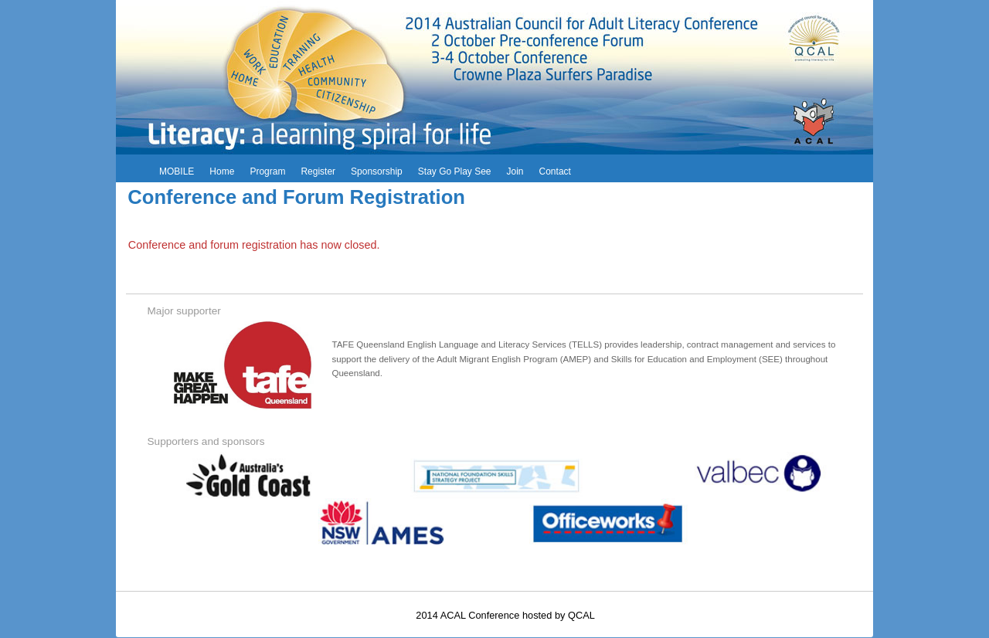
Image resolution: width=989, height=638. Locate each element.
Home (221, 171)
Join (515, 171)
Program (267, 171)
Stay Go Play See (454, 171)
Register (318, 171)
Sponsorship (377, 171)
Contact (555, 171)
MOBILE (176, 171)
